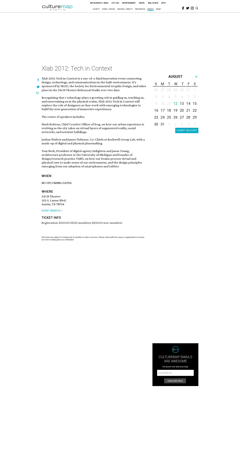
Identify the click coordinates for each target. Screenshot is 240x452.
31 (163, 124)
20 (182, 110)
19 (175, 110)
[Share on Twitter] (38, 86)
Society (96, 9)
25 (169, 117)
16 (156, 110)
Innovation (140, 9)
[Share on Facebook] (38, 80)
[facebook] (183, 8)
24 (163, 117)
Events (150, 9)
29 (195, 117)
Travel (142, 3)
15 (195, 103)
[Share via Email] (37, 93)
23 (156, 117)
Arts (163, 3)
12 (175, 103)
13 (182, 103)
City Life (115, 3)
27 (182, 117)
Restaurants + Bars (99, 3)
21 (188, 110)
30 (156, 124)
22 (195, 110)
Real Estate (153, 3)
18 (169, 110)
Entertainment (129, 3)
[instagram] (192, 8)
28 (188, 117)
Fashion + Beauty (125, 9)
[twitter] (187, 8)
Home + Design (108, 9)
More (158, 9)
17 (163, 110)
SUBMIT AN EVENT (186, 130)
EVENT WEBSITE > (52, 210)
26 (175, 117)
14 (188, 103)
